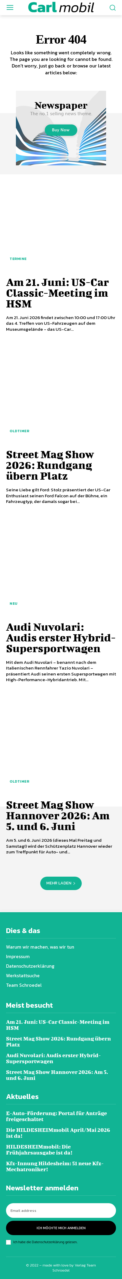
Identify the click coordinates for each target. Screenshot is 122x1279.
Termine (18, 258)
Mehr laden (61, 883)
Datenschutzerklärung (48, 1242)
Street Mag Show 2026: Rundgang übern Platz (50, 465)
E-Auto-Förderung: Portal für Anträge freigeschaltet (56, 1116)
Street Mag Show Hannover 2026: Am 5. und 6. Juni (58, 815)
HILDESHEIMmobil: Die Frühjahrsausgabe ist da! (39, 1149)
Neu (14, 603)
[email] (61, 1210)
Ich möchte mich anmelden (61, 1228)
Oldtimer (19, 431)
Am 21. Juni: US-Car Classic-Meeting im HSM (57, 292)
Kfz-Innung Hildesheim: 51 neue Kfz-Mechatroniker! (55, 1166)
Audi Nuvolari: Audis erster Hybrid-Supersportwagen (61, 637)
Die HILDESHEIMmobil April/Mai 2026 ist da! (58, 1133)
